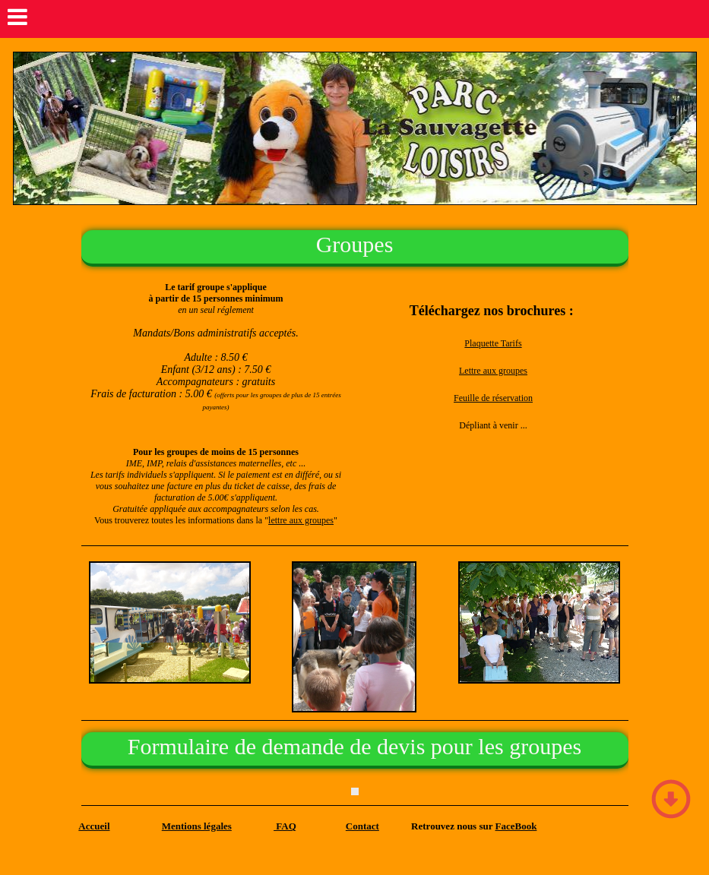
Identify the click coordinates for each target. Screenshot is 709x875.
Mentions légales (197, 826)
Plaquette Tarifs (492, 343)
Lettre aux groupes (493, 370)
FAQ (285, 826)
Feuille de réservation (493, 398)
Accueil (93, 826)
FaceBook (516, 826)
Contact (362, 826)
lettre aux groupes (301, 520)
